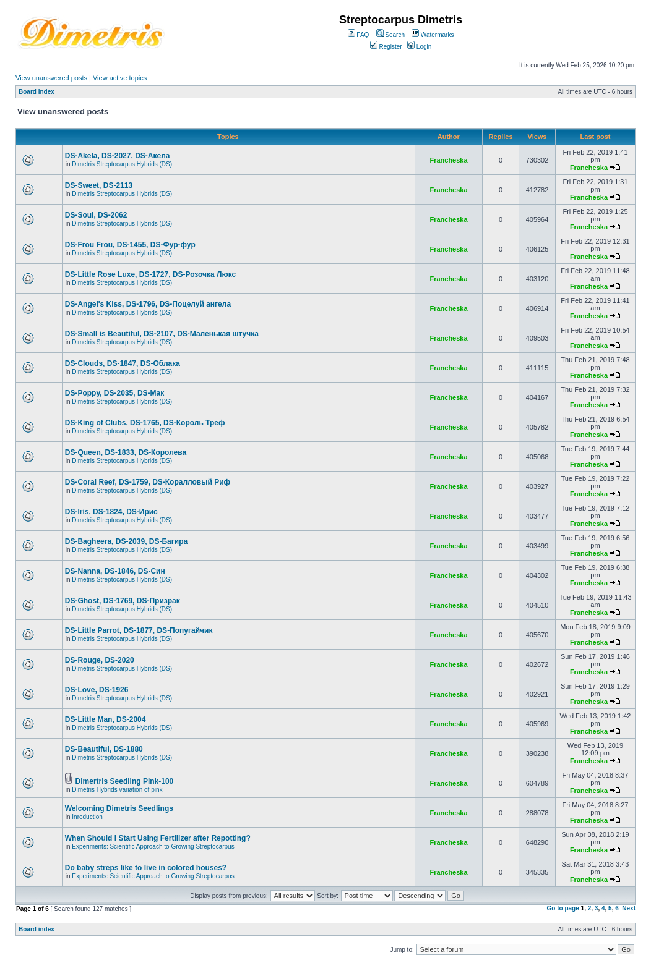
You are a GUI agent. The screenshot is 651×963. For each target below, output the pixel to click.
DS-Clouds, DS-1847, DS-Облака (122, 363)
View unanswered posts (51, 78)
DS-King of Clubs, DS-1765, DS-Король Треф (145, 422)
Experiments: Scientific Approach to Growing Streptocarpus (153, 846)
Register (386, 46)
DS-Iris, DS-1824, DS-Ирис (111, 511)
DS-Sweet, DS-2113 (98, 185)
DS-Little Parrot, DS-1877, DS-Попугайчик (139, 630)
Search (390, 35)
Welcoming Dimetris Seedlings (119, 808)
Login (419, 46)
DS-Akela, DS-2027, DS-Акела (117, 155)
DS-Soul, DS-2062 (96, 215)
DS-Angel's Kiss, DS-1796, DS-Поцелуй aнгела (148, 304)
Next (629, 908)
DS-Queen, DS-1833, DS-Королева (125, 452)
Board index (36, 91)
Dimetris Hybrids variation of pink (117, 789)
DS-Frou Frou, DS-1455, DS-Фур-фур (130, 244)
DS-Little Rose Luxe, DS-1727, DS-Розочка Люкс (150, 274)
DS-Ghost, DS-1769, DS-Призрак (122, 600)
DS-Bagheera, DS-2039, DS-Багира (126, 541)
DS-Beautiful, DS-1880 (104, 749)
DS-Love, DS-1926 (97, 689)
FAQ (358, 35)
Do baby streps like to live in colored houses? (145, 867)
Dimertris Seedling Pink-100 (124, 781)
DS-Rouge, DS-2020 (99, 660)
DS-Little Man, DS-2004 (105, 719)
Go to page (563, 908)
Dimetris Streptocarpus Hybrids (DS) (122, 164)
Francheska (448, 160)
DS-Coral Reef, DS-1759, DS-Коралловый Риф (147, 482)
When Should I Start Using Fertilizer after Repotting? (158, 838)
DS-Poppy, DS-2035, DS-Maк (114, 393)
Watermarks (433, 35)
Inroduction (87, 816)
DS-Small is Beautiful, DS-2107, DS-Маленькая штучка (162, 333)
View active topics (120, 78)
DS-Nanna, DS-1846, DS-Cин (115, 571)
